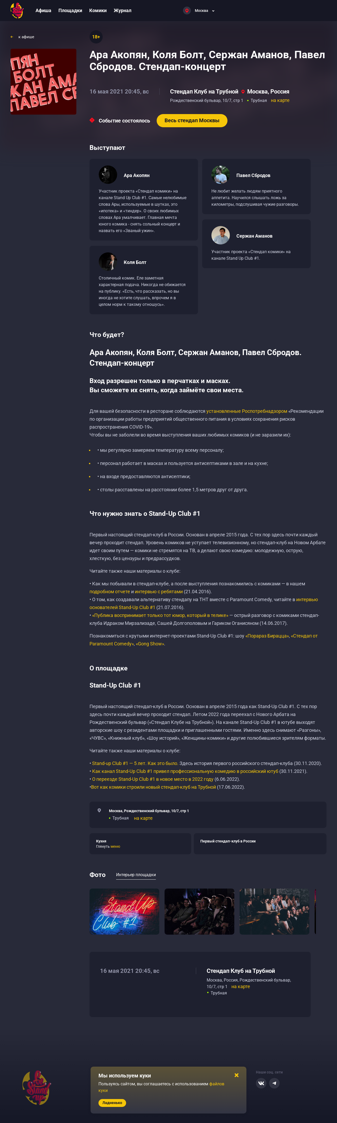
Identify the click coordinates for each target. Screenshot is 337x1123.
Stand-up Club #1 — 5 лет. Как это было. (135, 763)
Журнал (122, 10)
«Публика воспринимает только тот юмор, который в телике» (160, 615)
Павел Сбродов (253, 175)
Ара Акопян (137, 175)
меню (115, 846)
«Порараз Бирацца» (267, 636)
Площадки (70, 10)
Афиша (43, 10)
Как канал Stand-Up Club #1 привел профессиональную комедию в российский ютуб (185, 771)
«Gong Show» (150, 643)
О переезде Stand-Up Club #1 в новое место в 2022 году (153, 779)
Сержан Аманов (254, 236)
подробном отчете (110, 591)
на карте (280, 100)
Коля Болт (135, 262)
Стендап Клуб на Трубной (204, 91)
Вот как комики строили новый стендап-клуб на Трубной (153, 787)
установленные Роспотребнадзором (246, 411)
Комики (98, 10)
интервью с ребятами (159, 591)
